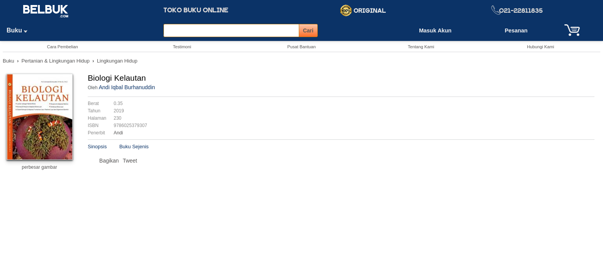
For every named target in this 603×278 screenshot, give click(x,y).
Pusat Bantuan (301, 46)
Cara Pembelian (62, 46)
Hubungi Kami (540, 46)
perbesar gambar (39, 167)
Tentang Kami (421, 46)
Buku (20, 30)
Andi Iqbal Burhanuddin (127, 87)
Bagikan (109, 161)
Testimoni (182, 46)
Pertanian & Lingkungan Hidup (55, 61)
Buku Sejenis (134, 146)
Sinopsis (97, 146)
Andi (118, 133)
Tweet (130, 161)
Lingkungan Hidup (117, 61)
